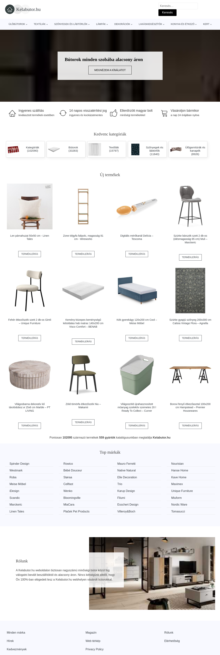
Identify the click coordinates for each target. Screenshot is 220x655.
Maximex (177, 484)
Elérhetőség (172, 640)
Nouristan (177, 463)
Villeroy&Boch (126, 511)
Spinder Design (19, 463)
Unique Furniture (182, 490)
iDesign (14, 490)
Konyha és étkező (182, 24)
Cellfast (68, 484)
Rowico (68, 463)
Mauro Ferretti (126, 463)
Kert (206, 24)
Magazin (91, 632)
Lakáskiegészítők (150, 24)
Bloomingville (71, 497)
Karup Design (126, 490)
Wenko (67, 490)
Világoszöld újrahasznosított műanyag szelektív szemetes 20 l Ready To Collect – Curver (137, 407)
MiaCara (68, 504)
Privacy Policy (95, 649)
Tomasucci (178, 511)
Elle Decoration (127, 477)
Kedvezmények (17, 649)
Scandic (15, 497)
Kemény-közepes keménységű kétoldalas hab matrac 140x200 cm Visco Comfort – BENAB (83, 323)
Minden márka (16, 632)
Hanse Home (179, 470)
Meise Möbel (18, 484)
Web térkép (93, 640)
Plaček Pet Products (76, 511)
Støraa (67, 477)
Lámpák (101, 24)
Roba (13, 477)
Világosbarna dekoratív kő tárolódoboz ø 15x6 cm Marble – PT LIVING (29, 407)
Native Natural (126, 470)
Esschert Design (128, 504)
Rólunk (168, 632)
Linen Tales (17, 511)
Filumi (121, 497)
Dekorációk (122, 24)
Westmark (16, 470)
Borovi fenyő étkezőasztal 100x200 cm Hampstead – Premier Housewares (190, 407)
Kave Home (179, 477)
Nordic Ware (179, 504)
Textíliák (39, 24)
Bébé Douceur (72, 470)
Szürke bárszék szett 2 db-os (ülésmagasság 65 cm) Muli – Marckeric (190, 239)
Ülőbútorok (17, 24)
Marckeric (16, 504)
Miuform (176, 497)
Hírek (10, 640)
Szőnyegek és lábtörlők (70, 24)
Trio (119, 484)
